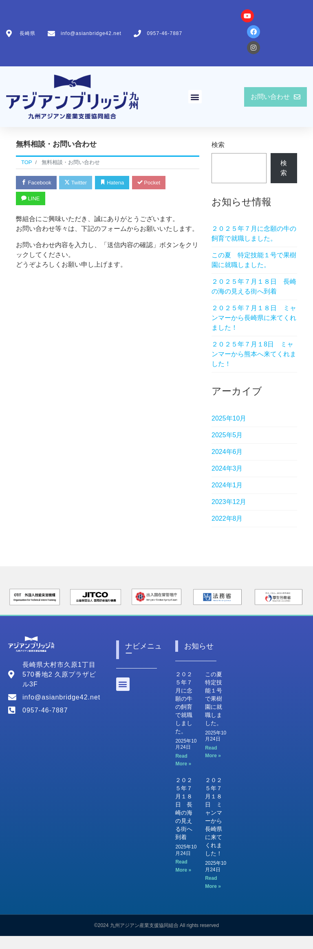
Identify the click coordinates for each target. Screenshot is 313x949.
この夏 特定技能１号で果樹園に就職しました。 (254, 260)
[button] (195, 96)
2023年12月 (229, 501)
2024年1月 (227, 485)
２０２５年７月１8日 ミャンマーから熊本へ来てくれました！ (254, 354)
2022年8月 (227, 518)
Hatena (112, 183)
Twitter (75, 183)
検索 (218, 144)
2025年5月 (227, 435)
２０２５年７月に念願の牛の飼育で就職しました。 (254, 233)
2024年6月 (227, 451)
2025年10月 (229, 418)
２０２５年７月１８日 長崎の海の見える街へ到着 (254, 286)
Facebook (36, 183)
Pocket (148, 183)
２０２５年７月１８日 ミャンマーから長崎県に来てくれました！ (254, 318)
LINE (30, 198)
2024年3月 (227, 468)
